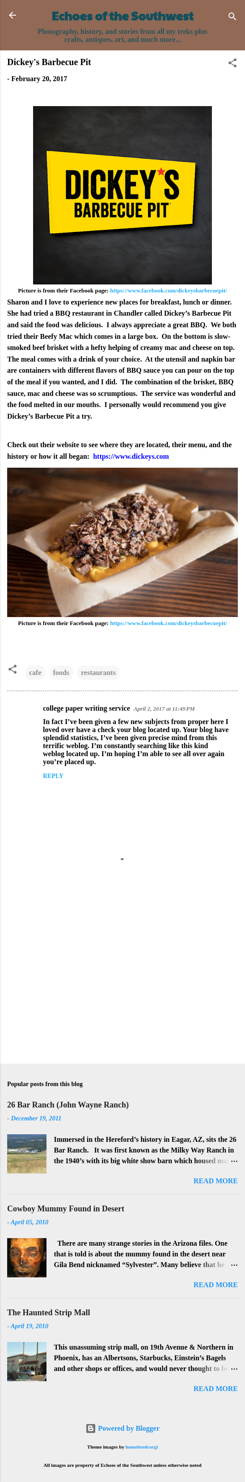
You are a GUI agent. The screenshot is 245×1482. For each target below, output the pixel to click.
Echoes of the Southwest (123, 15)
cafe (35, 672)
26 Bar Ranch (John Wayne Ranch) (68, 1104)
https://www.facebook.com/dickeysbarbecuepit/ (168, 290)
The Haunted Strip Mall (48, 1312)
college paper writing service (86, 708)
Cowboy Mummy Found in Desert (65, 1208)
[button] (232, 64)
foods (61, 672)
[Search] (232, 18)
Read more (216, 1181)
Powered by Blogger (122, 1428)
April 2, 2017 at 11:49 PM (164, 708)
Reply (53, 776)
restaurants (98, 672)
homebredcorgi (142, 1446)
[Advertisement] (122, 987)
